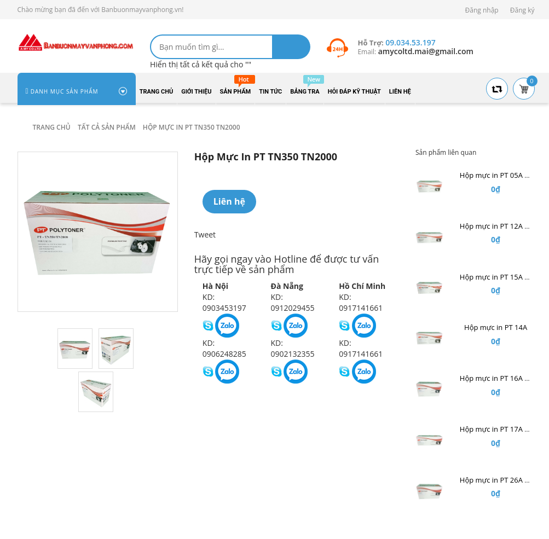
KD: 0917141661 (361, 302)
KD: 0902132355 (293, 348)
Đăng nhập (482, 10)
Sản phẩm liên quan (445, 152)
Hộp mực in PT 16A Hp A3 (502, 378)
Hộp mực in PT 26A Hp (497, 480)
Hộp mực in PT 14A (495, 327)
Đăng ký (522, 10)
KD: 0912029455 (293, 302)
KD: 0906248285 (224, 348)
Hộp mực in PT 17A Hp (497, 429)
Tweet (205, 234)
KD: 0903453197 (224, 302)
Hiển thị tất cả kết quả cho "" (200, 64)
